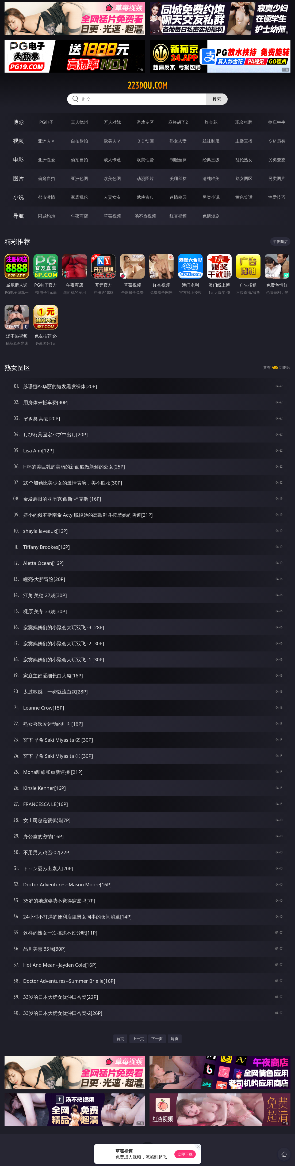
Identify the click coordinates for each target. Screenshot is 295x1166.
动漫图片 (145, 178)
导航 (18, 215)
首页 (120, 1038)
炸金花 (211, 122)
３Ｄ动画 (145, 141)
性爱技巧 (276, 197)
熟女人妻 (178, 141)
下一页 (157, 1038)
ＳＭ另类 (276, 141)
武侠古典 (145, 197)
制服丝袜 (178, 160)
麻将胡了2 (178, 122)
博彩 (18, 122)
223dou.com (147, 85)
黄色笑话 (243, 197)
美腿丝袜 (178, 178)
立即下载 (185, 1154)
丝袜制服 (211, 141)
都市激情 (46, 197)
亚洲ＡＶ (46, 141)
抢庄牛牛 (276, 122)
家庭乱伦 (79, 197)
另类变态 (276, 160)
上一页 (138, 1038)
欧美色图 (112, 178)
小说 (18, 197)
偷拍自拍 (79, 160)
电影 (18, 159)
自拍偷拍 (79, 141)
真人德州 (79, 122)
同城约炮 (46, 216)
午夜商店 (79, 216)
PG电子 (46, 122)
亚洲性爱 (46, 160)
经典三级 (211, 160)
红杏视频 (178, 216)
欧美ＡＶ (112, 141)
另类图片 (276, 178)
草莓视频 (112, 216)
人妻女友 (112, 197)
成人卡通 (112, 160)
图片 (18, 178)
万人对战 (112, 122)
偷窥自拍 (46, 178)
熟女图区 (243, 178)
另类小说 (211, 197)
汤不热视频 (145, 216)
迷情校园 (178, 197)
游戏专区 (145, 122)
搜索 (217, 99)
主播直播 (243, 141)
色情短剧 (211, 216)
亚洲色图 (79, 178)
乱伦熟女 (243, 160)
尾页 (174, 1038)
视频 (18, 140)
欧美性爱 (145, 160)
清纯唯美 (211, 178)
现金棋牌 (243, 122)
